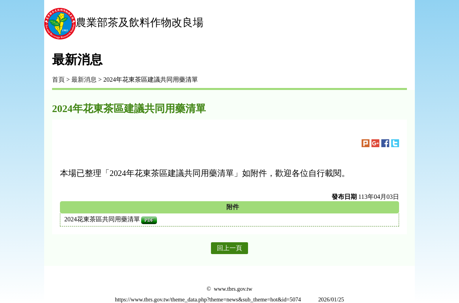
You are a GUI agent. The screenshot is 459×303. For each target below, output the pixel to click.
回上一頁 (229, 248)
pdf (148, 220)
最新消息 (84, 79)
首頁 (58, 79)
